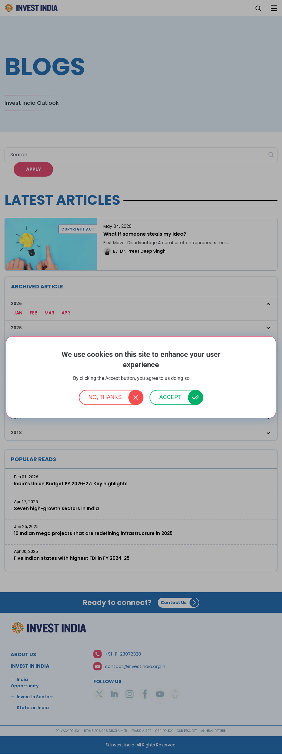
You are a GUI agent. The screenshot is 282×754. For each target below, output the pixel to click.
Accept (170, 397)
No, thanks (105, 397)
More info (200, 378)
